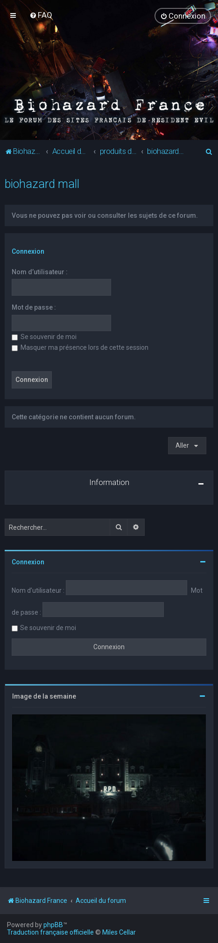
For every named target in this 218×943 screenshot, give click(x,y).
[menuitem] (41, 15)
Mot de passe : (34, 307)
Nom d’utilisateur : (40, 271)
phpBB (53, 925)
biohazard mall (42, 183)
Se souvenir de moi (44, 336)
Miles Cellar (119, 932)
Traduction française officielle (50, 932)
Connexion (28, 251)
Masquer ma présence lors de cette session (80, 346)
